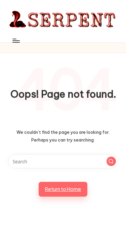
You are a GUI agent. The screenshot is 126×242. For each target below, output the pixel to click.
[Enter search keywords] (63, 161)
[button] (111, 161)
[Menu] (15, 40)
